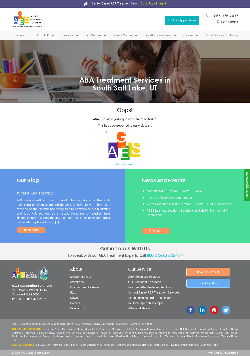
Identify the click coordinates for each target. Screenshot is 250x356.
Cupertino (204, 329)
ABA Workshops (139, 308)
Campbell (17, 332)
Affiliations (77, 282)
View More (156, 231)
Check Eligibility (208, 283)
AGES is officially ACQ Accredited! (169, 197)
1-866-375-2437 (224, 16)
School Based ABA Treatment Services (153, 292)
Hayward (105, 332)
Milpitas (225, 336)
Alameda (195, 332)
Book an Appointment (182, 20)
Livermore (214, 336)
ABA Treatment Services (144, 276)
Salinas (153, 332)
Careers (188, 35)
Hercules (159, 336)
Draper (184, 344)
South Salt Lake (209, 344)
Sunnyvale (191, 329)
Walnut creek (147, 329)
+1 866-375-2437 (34, 299)
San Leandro (90, 332)
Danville (181, 336)
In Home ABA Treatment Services (150, 287)
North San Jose (64, 329)
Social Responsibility (220, 35)
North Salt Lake (61, 344)
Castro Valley (20, 336)
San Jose (48, 329)
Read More (31, 230)
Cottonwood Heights (129, 344)
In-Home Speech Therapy (145, 303)
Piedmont (117, 332)
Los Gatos (232, 329)
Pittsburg (58, 336)
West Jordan (161, 344)
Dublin (219, 332)
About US (43, 35)
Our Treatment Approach (144, 282)
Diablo (191, 336)
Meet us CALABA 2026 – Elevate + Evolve (174, 191)
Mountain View (168, 332)
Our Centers (93, 35)
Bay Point (109, 336)
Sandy (75, 344)
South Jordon (88, 344)
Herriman (147, 344)
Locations (229, 22)
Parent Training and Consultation (150, 298)
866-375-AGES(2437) (165, 255)
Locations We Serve (157, 35)
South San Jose (101, 329)
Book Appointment (153, 3)
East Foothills (131, 329)
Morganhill (130, 332)
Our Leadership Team (84, 287)
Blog (73, 292)
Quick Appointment (247, 185)
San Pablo (162, 329)
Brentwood (35, 336)
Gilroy (40, 332)
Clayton (120, 336)
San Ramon (231, 332)
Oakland (183, 332)
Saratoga (29, 332)
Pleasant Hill (177, 329)
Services (67, 35)
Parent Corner (123, 35)
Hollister (143, 332)
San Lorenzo (73, 332)
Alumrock (117, 329)
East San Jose (82, 329)
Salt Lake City (43, 344)
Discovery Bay (82, 336)
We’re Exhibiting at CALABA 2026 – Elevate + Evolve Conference (190, 204)
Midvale (194, 344)
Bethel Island (134, 336)
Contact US (77, 308)
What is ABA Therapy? (35, 193)
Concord (97, 336)
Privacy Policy (215, 352)
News (74, 298)
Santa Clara (218, 329)
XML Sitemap (231, 352)
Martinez (170, 336)
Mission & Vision (81, 276)
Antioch (47, 336)
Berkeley (50, 332)
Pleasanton (207, 332)
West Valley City (106, 344)
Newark (60, 332)
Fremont (147, 336)
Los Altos (201, 336)
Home (20, 35)
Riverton (174, 344)
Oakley (69, 336)
